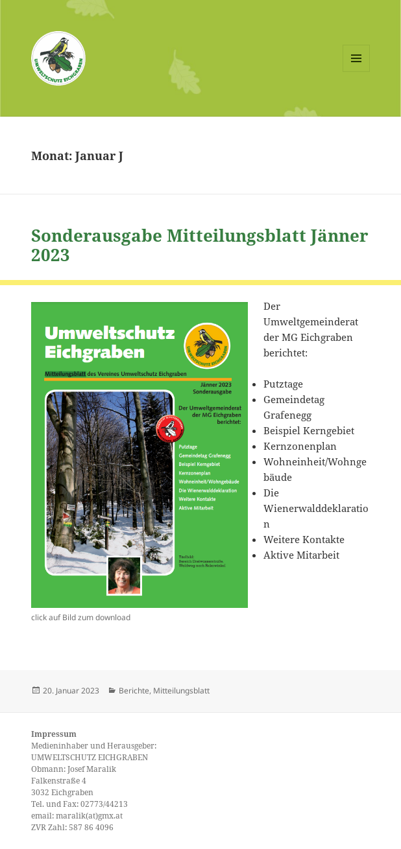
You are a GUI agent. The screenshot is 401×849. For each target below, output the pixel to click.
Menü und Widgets (356, 71)
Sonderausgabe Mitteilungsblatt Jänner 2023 (200, 245)
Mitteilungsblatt (181, 690)
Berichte (134, 690)
